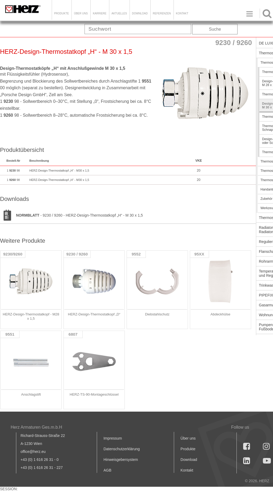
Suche (215, 29)
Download (188, 459)
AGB (107, 470)
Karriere (99, 13)
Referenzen (162, 13)
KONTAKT (182, 13)
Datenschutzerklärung (121, 449)
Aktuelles (119, 13)
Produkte (61, 13)
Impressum (112, 438)
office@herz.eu (33, 451)
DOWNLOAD (140, 13)
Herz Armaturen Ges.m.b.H (36, 427)
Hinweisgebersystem (120, 459)
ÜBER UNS (81, 13)
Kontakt (186, 470)
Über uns (188, 438)
